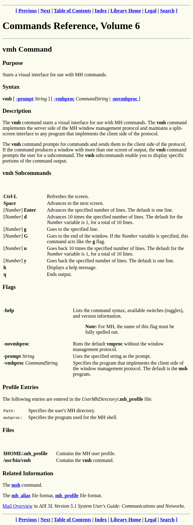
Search (167, 10)
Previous (28, 10)
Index (101, 10)
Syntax (11, 86)
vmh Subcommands (26, 173)
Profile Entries (20, 387)
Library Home (125, 10)
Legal (150, 10)
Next (45, 10)
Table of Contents (72, 10)
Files (8, 430)
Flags (9, 287)
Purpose (12, 63)
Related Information (27, 473)
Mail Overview (17, 506)
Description (16, 111)
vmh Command (27, 49)
